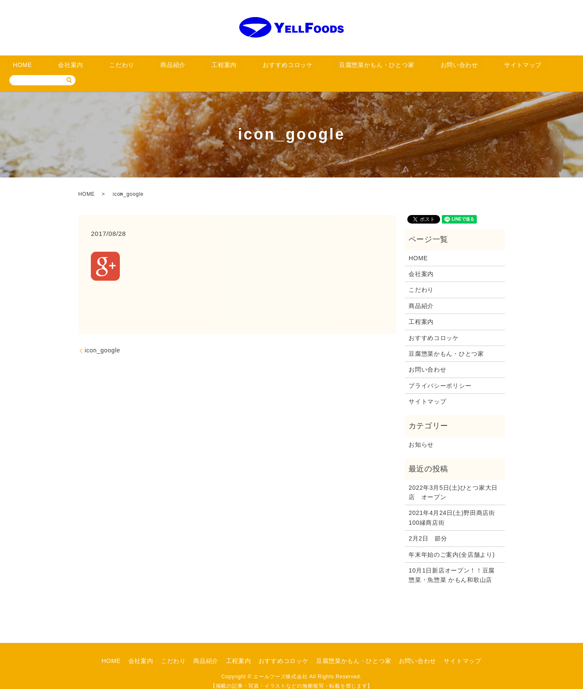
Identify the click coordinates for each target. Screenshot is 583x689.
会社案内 (89, 67)
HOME (55, 67)
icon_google (102, 337)
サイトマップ (442, 67)
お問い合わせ (392, 67)
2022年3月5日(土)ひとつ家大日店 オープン (453, 479)
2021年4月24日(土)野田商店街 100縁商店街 (454, 505)
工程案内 (203, 67)
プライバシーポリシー (440, 372)
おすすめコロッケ (252, 67)
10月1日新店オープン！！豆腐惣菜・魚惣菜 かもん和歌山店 (452, 562)
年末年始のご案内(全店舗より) (452, 541)
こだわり (127, 67)
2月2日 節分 (428, 525)
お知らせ (421, 431)
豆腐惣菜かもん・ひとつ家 (326, 67)
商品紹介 (165, 67)
